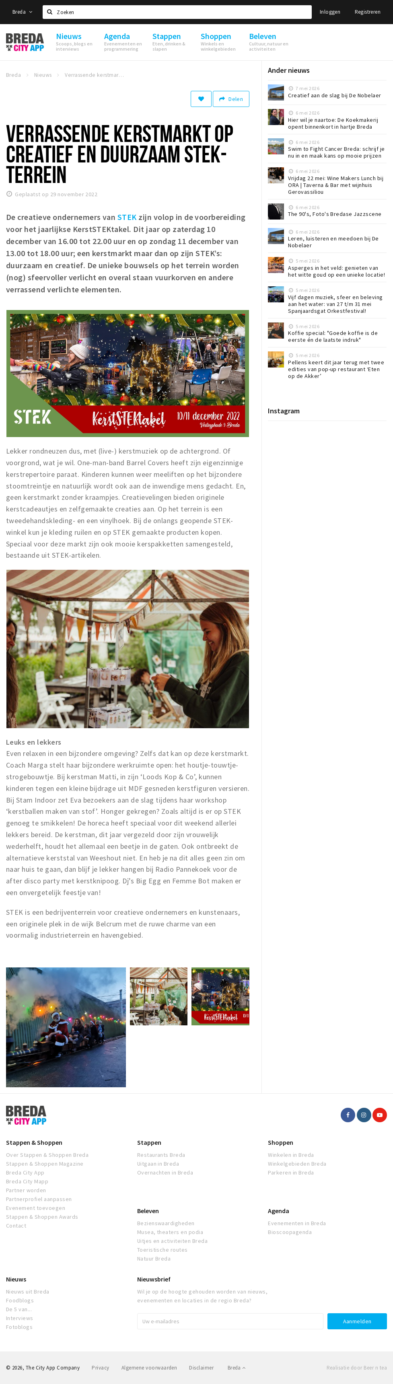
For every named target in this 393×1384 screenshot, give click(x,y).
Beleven (148, 1211)
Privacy (100, 1367)
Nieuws (16, 1279)
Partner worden (26, 1190)
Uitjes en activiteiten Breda (172, 1240)
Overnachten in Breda (165, 1172)
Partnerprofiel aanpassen (39, 1199)
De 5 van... (19, 1309)
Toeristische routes (162, 1249)
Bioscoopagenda (290, 1232)
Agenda (278, 1211)
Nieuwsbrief (154, 1279)
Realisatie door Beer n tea (357, 1367)
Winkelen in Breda (291, 1154)
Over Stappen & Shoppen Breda (47, 1154)
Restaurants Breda (161, 1154)
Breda (22, 11)
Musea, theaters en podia (170, 1232)
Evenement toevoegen (35, 1208)
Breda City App (25, 1172)
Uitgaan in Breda (158, 1163)
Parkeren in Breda (291, 1172)
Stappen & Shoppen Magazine (44, 1163)
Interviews (19, 1318)
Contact (16, 1225)
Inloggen (330, 11)
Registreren (368, 11)
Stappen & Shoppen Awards (42, 1216)
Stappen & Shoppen (34, 1142)
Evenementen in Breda (297, 1223)
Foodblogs (20, 1300)
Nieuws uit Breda (27, 1291)
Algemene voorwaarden (149, 1367)
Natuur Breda (154, 1258)
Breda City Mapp (27, 1181)
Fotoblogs (19, 1327)
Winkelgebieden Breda (297, 1163)
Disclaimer (201, 1367)
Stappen (149, 1142)
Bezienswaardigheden (166, 1223)
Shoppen (280, 1142)
